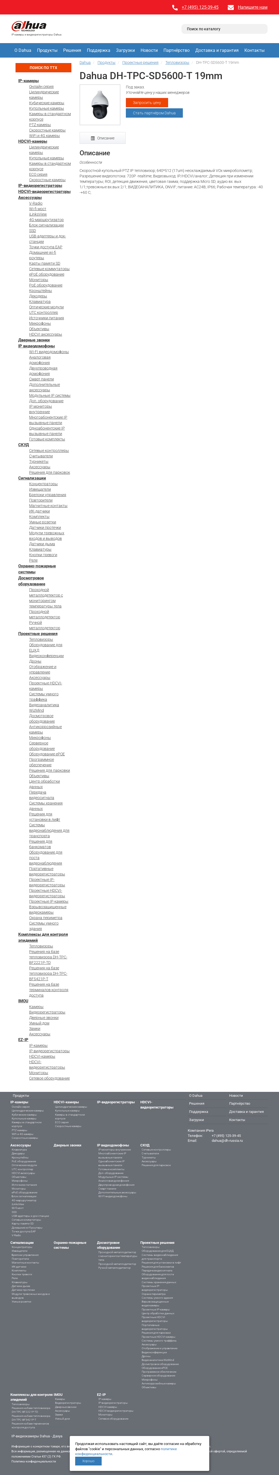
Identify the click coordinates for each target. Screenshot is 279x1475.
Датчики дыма (42, 544)
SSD (32, 230)
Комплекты (39, 516)
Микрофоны (40, 323)
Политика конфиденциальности (33, 1461)
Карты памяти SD (44, 263)
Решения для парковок (49, 472)
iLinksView (38, 214)
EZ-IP (23, 1039)
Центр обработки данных (158, 1313)
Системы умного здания (157, 1297)
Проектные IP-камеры (48, 901)
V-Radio (36, 203)
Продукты (47, 50)
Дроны (35, 661)
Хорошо (88, 1461)
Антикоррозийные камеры (159, 1383)
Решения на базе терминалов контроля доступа (48, 989)
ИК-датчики (39, 511)
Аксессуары (30, 197)
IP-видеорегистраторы (40, 185)
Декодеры (38, 296)
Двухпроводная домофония (116, 1184)
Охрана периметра (45, 918)
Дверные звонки (34, 340)
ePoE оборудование (46, 274)
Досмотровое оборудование (160, 1364)
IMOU (23, 1001)
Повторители (41, 500)
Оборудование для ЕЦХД (158, 1250)
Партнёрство (176, 50)
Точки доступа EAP (45, 247)
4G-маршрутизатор (46, 219)
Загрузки (125, 50)
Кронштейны (40, 290)
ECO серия (38, 174)
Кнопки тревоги (43, 555)
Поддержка (98, 50)
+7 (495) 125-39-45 (200, 7)
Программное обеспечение (159, 1371)
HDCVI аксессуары (45, 334)
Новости (149, 50)
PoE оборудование (45, 285)
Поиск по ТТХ (43, 67)
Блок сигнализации (46, 225)
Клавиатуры (40, 549)
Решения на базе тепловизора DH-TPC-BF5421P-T (48, 973)
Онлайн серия (41, 86)
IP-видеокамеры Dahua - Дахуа (36, 1436)
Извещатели (40, 489)
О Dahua (22, 50)
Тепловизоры (41, 639)
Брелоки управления (47, 495)
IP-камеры (28, 80)
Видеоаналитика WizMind (158, 1359)
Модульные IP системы (50, 395)
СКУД (23, 444)
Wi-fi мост (37, 209)
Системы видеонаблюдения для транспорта (49, 830)
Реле (33, 560)
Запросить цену (147, 102)
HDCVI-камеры (32, 141)
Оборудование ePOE (47, 754)
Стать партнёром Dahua (154, 113)
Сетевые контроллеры (49, 450)
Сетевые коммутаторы (49, 269)
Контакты (254, 50)
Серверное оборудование (158, 1375)
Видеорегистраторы (47, 1012)
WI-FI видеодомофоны (49, 352)
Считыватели (41, 456)
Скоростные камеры (47, 130)
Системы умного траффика (159, 1340)
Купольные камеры (46, 108)
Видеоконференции (46, 656)
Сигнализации (32, 478)
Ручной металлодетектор (114, 1267)
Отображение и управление (159, 1348)
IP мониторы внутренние (114, 1149)
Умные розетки (42, 522)
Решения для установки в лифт (161, 1262)
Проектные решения (37, 633)
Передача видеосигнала (157, 1270)
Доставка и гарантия (217, 50)
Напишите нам (253, 7)
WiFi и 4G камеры (44, 135)
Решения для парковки (49, 770)
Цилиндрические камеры (28, 1110)
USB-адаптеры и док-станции (30, 1215)
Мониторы (38, 280)
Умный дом (39, 1023)
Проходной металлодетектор (117, 1263)
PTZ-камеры (40, 125)
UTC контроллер (43, 312)
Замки (34, 1028)
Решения (72, 50)
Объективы (39, 329)
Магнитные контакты (48, 505)
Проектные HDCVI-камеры (158, 1336)
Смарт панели (41, 379)
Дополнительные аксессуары (117, 1192)
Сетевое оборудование (49, 1078)
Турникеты (38, 461)
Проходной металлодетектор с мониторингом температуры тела (117, 1256)
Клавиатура (40, 301)
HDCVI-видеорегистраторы (44, 191)
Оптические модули (46, 307)
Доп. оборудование (46, 401)
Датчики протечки (45, 527)
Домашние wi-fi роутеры (27, 1227)
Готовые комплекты (47, 439)
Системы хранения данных (159, 1282)
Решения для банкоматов (158, 1266)
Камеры (36, 1007)
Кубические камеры (46, 103)
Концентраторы (43, 484)
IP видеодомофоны (36, 346)
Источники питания (46, 318)
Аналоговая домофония (113, 1180)
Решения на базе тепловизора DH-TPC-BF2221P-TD (48, 957)
